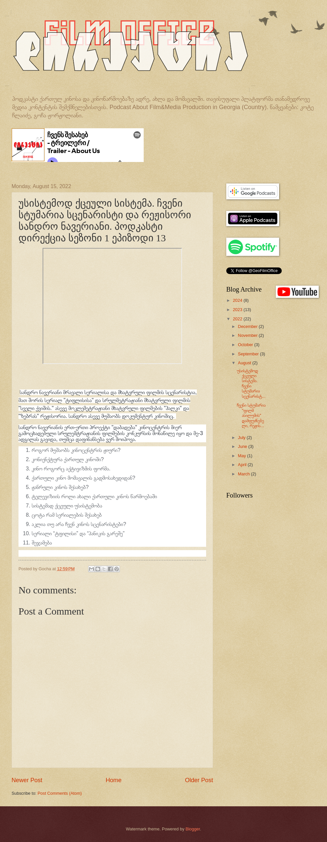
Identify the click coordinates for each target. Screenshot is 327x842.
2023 (238, 309)
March (244, 473)
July (242, 437)
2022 (238, 318)
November (248, 335)
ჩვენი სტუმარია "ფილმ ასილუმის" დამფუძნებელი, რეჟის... (251, 415)
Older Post (199, 780)
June (243, 446)
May (242, 455)
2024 (238, 300)
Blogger (193, 828)
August (245, 362)
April (242, 464)
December (248, 326)
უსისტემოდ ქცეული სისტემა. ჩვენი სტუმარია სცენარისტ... (251, 383)
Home (114, 780)
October (246, 344)
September (249, 353)
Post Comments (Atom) (60, 793)
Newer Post (27, 780)
